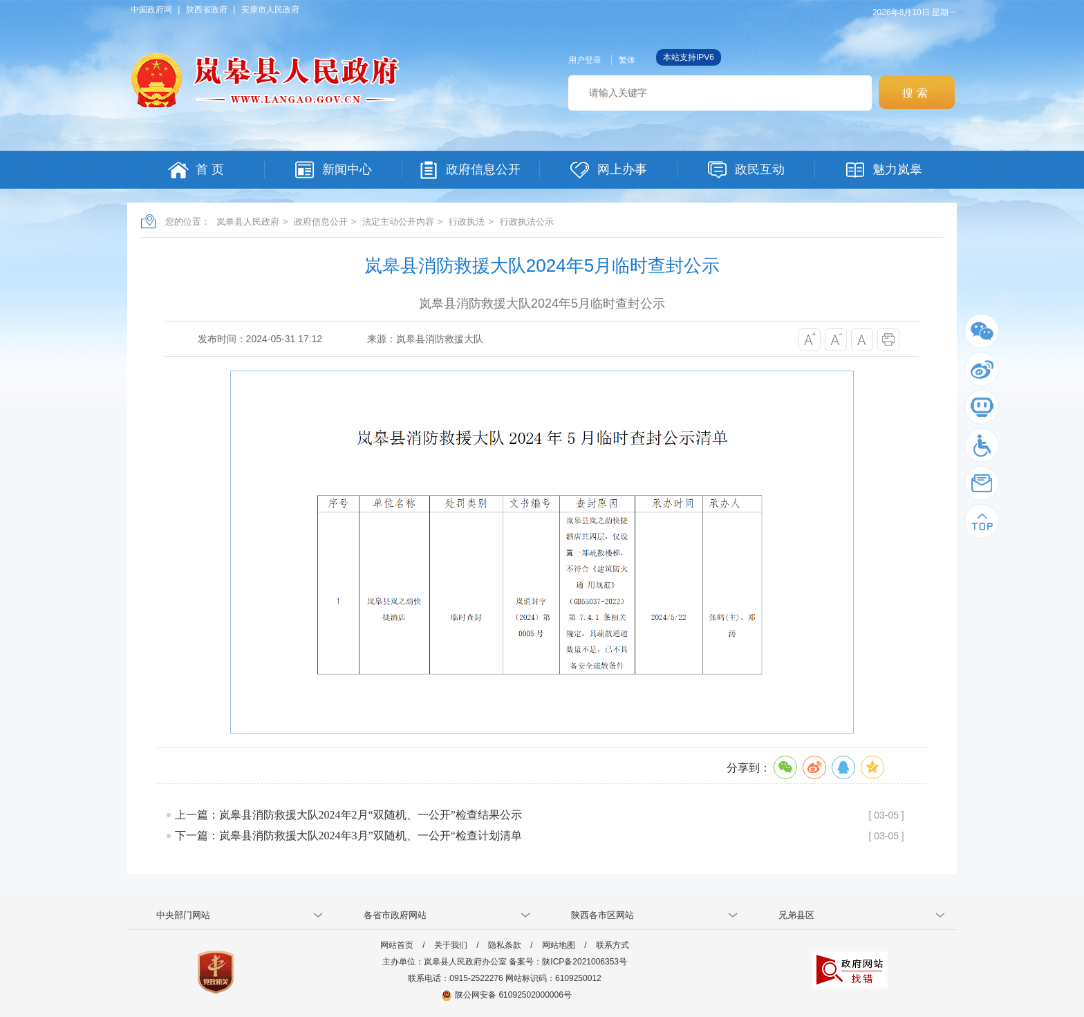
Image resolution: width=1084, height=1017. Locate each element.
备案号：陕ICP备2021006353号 (568, 962)
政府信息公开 (321, 221)
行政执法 (467, 221)
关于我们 (450, 945)
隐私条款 (504, 945)
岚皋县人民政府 (247, 221)
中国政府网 (151, 10)
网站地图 (558, 945)
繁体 (627, 60)
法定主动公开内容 (398, 221)
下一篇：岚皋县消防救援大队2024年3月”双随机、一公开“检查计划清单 (348, 835)
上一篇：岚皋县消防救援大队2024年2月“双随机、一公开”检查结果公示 (348, 815)
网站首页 (396, 945)
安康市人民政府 (270, 10)
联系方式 (612, 945)
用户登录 (584, 60)
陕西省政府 (206, 10)
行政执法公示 (527, 221)
